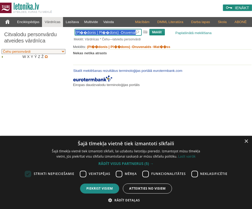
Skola (222, 22)
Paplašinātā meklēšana (193, 33)
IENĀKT (242, 8)
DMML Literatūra (170, 22)
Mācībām (142, 22)
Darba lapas (200, 22)
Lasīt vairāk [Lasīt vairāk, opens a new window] (187, 156)
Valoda (108, 22)
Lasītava (72, 22)
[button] (126, 163)
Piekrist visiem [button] (99, 188)
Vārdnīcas (52, 22)
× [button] (246, 141)
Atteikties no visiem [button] (147, 188)
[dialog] (126, 172)
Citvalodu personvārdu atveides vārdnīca (30, 37)
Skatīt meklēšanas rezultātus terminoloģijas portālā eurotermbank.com (127, 71)
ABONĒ (240, 22)
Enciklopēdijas (28, 22)
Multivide (91, 22)
